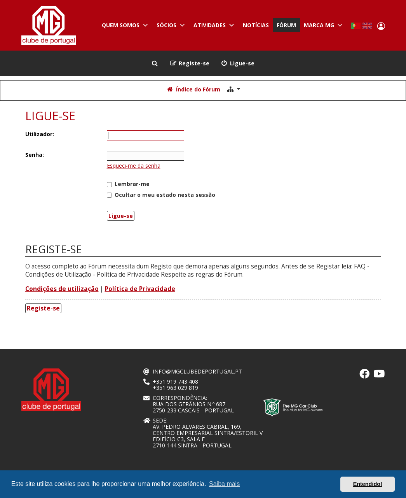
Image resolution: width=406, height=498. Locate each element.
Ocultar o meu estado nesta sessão (161, 194)
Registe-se (43, 308)
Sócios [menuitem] (169, 26)
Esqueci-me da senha (133, 165)
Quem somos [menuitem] (123, 26)
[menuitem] (237, 63)
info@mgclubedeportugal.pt (197, 371)
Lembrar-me (128, 184)
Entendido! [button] (367, 484)
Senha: (34, 154)
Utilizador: (39, 134)
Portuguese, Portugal (355, 26)
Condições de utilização (62, 289)
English (367, 26)
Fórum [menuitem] (286, 25)
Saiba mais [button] (224, 483)
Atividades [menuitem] (212, 26)
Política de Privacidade (140, 289)
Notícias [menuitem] (256, 25)
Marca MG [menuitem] (321, 26)
